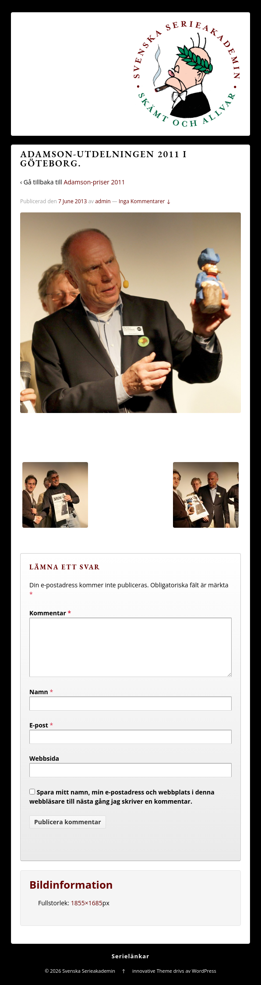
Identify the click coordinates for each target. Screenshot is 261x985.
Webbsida (44, 769)
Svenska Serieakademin (88, 981)
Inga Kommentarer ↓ (145, 201)
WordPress (204, 981)
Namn (38, 702)
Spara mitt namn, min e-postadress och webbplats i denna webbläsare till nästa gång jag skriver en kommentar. (122, 807)
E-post (38, 735)
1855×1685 (86, 913)
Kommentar (50, 613)
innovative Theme (152, 981)
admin (103, 201)
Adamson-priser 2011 (94, 182)
